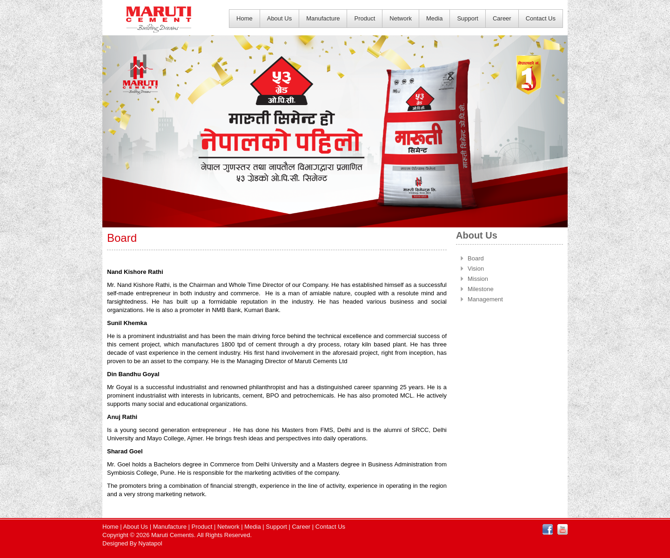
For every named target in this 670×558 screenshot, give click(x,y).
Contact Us (541, 18)
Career (502, 18)
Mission (478, 278)
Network (400, 18)
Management (485, 299)
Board (476, 258)
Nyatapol (150, 543)
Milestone (481, 289)
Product (364, 18)
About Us (279, 18)
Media (434, 18)
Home (244, 18)
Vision (476, 268)
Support (467, 18)
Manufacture (323, 18)
